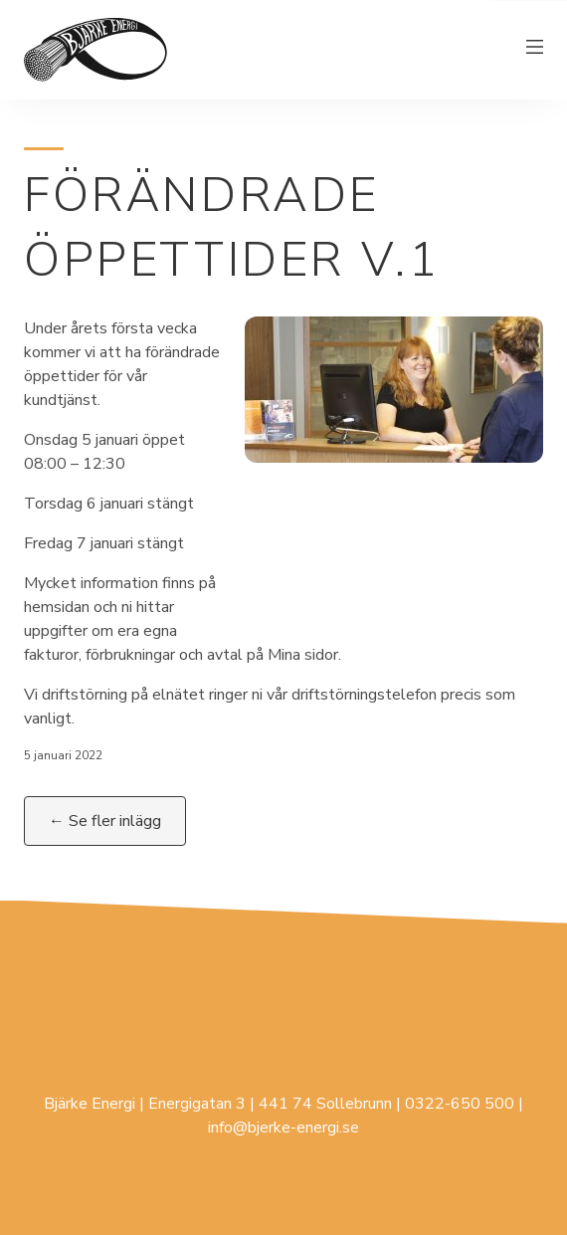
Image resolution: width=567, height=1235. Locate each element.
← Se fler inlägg (105, 821)
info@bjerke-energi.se (283, 1127)
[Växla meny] (535, 50)
